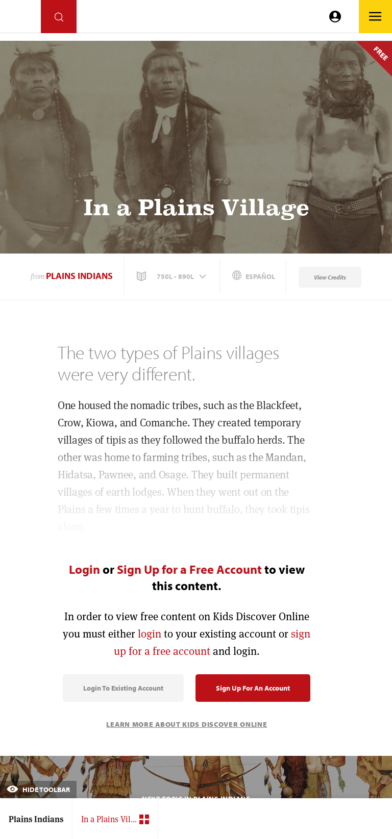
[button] (172, 276)
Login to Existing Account (123, 688)
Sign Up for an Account (253, 688)
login (149, 634)
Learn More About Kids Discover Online (186, 724)
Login (84, 569)
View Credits (330, 277)
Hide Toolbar (38, 789)
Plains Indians (79, 276)
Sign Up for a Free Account (189, 569)
